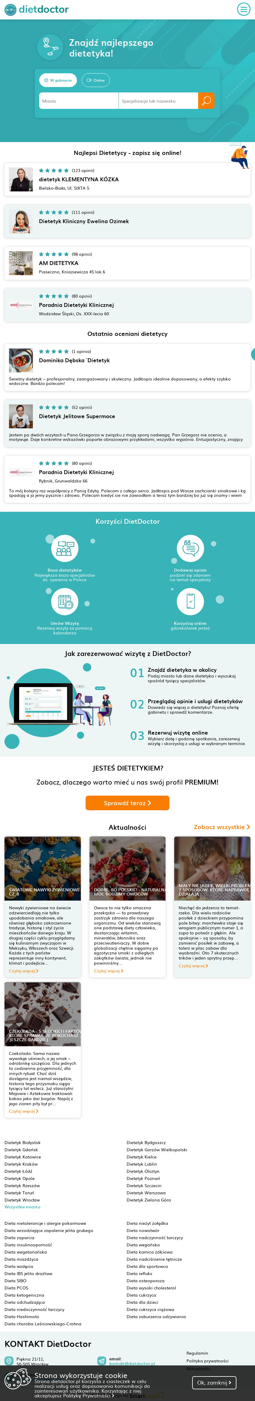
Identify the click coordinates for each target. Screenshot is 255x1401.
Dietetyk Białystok (22, 1142)
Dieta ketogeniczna (24, 1295)
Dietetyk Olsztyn (143, 1171)
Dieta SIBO (15, 1280)
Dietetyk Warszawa (146, 1193)
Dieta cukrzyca (141, 1295)
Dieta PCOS (16, 1288)
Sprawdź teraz (127, 802)
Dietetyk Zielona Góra (149, 1200)
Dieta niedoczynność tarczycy (34, 1309)
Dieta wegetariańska (25, 1252)
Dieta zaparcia (19, 1237)
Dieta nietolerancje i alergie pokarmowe (45, 1223)
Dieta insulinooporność (28, 1245)
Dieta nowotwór (143, 1230)
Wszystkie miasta (22, 1207)
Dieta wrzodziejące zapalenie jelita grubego (48, 1230)
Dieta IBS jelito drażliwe (28, 1273)
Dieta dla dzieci (142, 1302)
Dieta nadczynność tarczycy (155, 1237)
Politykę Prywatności (88, 1395)
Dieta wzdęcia (18, 1266)
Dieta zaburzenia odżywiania (156, 1316)
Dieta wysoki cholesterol (151, 1288)
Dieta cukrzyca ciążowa (150, 1309)
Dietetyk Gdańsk (21, 1149)
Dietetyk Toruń (19, 1193)
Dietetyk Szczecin (144, 1185)
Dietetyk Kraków (21, 1164)
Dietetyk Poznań (143, 1178)
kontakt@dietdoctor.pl (132, 1364)
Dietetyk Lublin (142, 1164)
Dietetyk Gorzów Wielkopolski (157, 1149)
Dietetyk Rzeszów (22, 1185)
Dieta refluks (139, 1273)
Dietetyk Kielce (142, 1157)
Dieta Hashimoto (21, 1316)
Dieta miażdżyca (21, 1259)
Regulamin (197, 1353)
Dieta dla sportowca (147, 1266)
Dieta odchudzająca (24, 1302)
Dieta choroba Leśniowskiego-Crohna (42, 1324)
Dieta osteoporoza (146, 1280)
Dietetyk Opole (19, 1178)
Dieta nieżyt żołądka (147, 1223)
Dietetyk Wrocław (22, 1200)
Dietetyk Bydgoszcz (146, 1142)
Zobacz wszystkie (222, 827)
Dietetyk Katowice (22, 1157)
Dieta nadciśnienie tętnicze (154, 1259)
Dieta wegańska (143, 1245)
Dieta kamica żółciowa (150, 1252)
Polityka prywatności (207, 1361)
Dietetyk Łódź (18, 1171)
